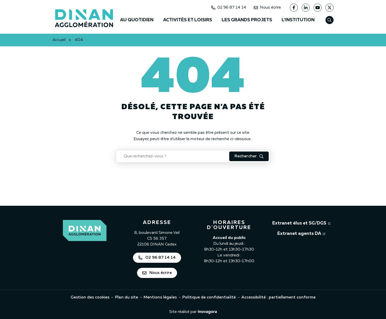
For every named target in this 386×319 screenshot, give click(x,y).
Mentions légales (160, 297)
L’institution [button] (298, 20)
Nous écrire (267, 8)
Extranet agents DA (301, 233)
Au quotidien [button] (136, 20)
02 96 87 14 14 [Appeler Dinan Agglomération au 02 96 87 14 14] (228, 8)
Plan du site (126, 297)
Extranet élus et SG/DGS (301, 223)
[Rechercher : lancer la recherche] (249, 156)
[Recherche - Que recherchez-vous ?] (172, 156)
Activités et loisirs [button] (187, 20)
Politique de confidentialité (209, 297)
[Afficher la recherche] (329, 20)
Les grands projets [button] (247, 20)
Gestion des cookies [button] (90, 297)
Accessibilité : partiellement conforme (278, 297)
